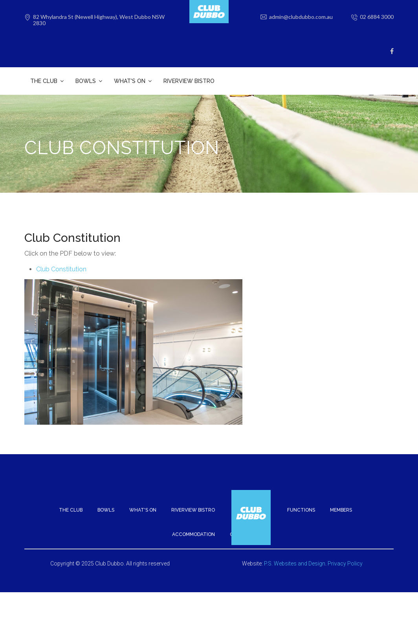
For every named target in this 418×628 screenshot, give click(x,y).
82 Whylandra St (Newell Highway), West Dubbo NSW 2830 (99, 20)
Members (341, 500)
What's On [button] (129, 81)
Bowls (105, 500)
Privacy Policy (345, 553)
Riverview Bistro (188, 81)
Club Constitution (61, 259)
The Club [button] (43, 81)
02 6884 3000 (377, 17)
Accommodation (193, 524)
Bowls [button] (85, 81)
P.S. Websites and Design (294, 553)
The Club (70, 500)
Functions (301, 500)
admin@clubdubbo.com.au (301, 17)
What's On (142, 500)
